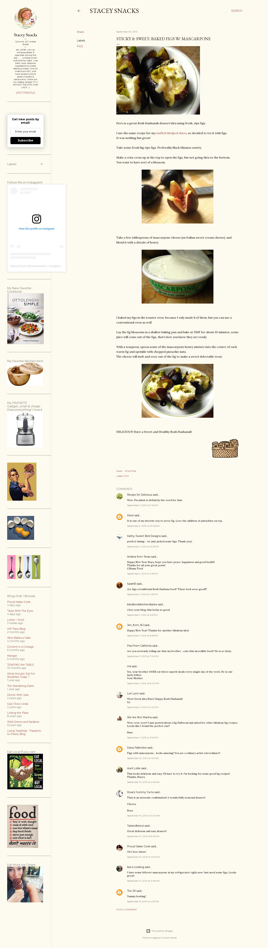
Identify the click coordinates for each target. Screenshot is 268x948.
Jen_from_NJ (135, 625)
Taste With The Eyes (20, 610)
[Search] (236, 10)
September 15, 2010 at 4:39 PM (143, 901)
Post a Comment (126, 909)
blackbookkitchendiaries (142, 604)
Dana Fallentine (137, 747)
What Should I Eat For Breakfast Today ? (21, 675)
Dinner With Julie (18, 695)
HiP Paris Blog (16, 628)
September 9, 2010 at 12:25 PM (143, 546)
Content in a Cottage (20, 646)
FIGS (80, 46)
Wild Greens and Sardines (23, 721)
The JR (131, 891)
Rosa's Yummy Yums (140, 792)
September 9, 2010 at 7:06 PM (143, 656)
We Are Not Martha (139, 717)
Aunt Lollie (133, 768)
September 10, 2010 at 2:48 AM (143, 782)
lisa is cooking (135, 867)
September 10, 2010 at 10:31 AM (143, 857)
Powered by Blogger (159, 931)
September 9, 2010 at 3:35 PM (142, 573)
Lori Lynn (133, 693)
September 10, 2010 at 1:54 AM (143, 758)
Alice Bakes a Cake (19, 637)
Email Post (130, 471)
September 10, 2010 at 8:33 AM (143, 836)
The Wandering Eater (20, 686)
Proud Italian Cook (138, 846)
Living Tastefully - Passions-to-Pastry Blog (24, 732)
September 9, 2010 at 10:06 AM (143, 526)
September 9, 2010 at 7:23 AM (142, 505)
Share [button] (80, 32)
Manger (12, 655)
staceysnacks (38, 266)
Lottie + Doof (15, 619)
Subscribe (25, 140)
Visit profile (25, 92)
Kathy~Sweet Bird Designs (144, 536)
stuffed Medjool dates (171, 133)
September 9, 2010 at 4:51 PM (142, 594)
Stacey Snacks (114, 10)
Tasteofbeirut (135, 825)
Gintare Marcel (169, 937)
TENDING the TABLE (20, 664)
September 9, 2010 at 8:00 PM (143, 683)
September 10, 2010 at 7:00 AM (143, 815)
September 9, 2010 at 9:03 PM (143, 707)
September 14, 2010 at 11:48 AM (143, 880)
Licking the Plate (18, 712)
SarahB (131, 583)
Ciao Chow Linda (17, 703)
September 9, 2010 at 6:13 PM (142, 615)
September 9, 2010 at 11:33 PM (142, 737)
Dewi (130, 515)
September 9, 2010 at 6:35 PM (142, 635)
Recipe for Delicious (139, 494)
